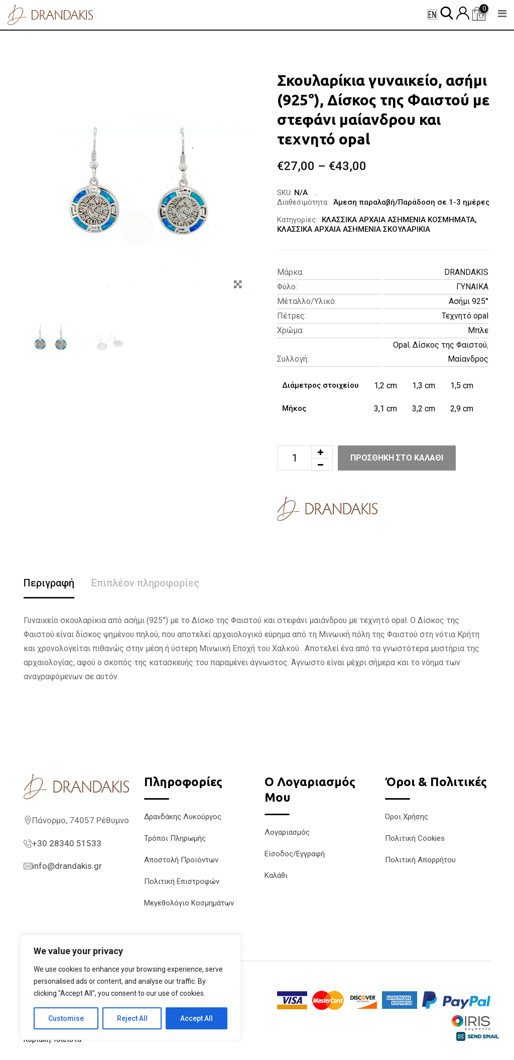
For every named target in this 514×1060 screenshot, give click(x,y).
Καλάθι (276, 875)
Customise (66, 1018)
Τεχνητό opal (465, 316)
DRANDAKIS (466, 272)
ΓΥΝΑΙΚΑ (472, 286)
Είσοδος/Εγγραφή (295, 853)
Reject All (132, 1018)
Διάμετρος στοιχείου (320, 385)
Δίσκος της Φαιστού (450, 345)
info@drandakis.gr (67, 866)
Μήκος (294, 408)
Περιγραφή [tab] (49, 583)
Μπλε (478, 330)
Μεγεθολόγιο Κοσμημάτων (189, 902)
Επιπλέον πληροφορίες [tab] (145, 583)
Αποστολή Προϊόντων (181, 859)
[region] (130, 987)
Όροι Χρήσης (406, 816)
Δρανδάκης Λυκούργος (182, 816)
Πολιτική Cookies (415, 838)
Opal (401, 345)
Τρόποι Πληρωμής (175, 838)
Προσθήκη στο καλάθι (396, 458)
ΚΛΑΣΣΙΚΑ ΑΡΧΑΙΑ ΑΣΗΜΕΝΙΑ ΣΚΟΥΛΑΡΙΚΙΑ (353, 229)
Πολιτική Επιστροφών (181, 881)
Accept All (196, 1018)
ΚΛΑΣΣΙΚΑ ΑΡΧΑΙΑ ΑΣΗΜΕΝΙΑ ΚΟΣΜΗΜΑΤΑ (398, 219)
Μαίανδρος (468, 359)
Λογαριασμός (287, 832)
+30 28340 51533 (66, 843)
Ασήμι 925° (468, 301)
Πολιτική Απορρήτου (420, 859)
